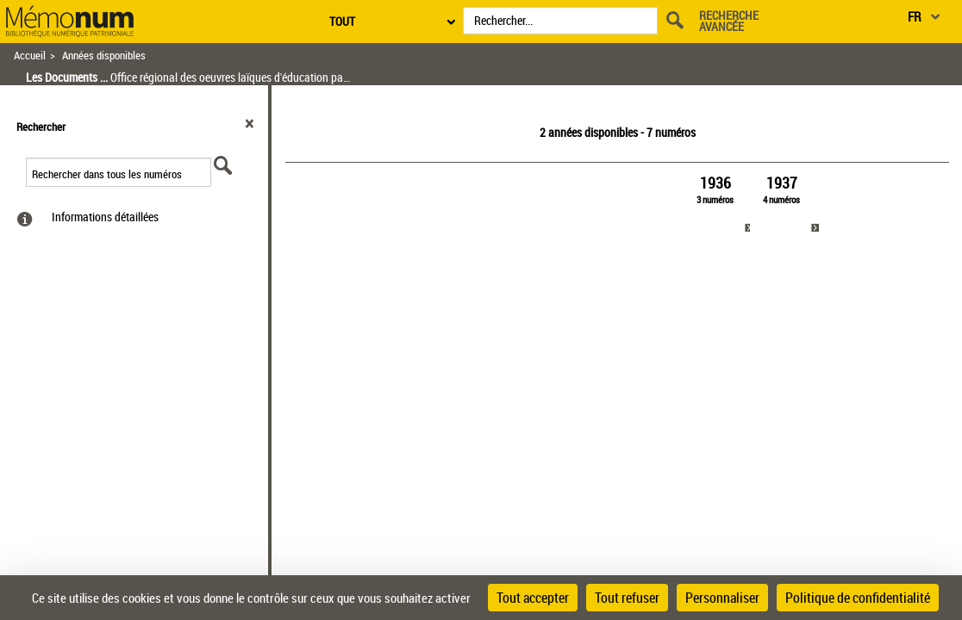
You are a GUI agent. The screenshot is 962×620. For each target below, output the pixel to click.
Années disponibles (104, 55)
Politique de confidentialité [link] (857, 597)
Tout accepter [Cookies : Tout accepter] (533, 597)
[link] (715, 204)
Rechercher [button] (41, 126)
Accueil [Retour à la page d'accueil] (30, 55)
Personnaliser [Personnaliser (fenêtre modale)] (722, 597)
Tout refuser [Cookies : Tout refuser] (627, 597)
